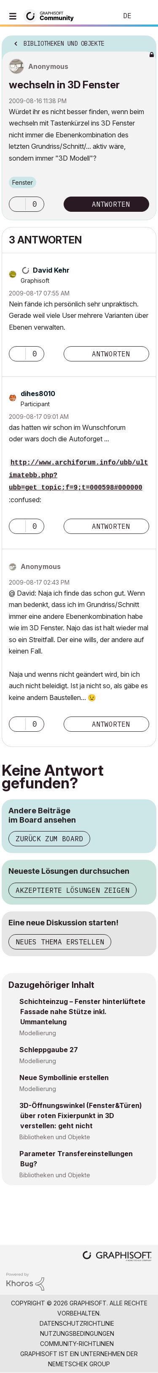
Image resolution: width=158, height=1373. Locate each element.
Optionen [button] (144, 41)
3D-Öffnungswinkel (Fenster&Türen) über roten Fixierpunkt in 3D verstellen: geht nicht (80, 1115)
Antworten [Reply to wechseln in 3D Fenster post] (111, 204)
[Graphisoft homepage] (117, 1257)
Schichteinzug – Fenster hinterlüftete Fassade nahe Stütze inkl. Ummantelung (82, 1011)
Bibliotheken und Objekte (54, 1137)
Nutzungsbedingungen (77, 1333)
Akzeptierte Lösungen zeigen (72, 890)
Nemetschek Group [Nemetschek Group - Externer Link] (79, 1364)
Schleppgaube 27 (48, 1049)
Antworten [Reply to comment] (111, 354)
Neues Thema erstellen (60, 942)
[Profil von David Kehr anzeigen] (51, 270)
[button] (17, 204)
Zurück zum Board (49, 838)
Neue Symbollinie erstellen (64, 1077)
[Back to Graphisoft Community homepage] (51, 15)
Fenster (22, 182)
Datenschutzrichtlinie (77, 1323)
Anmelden (144, 16)
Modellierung (37, 1033)
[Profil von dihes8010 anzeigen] (38, 393)
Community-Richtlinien (77, 1343)
